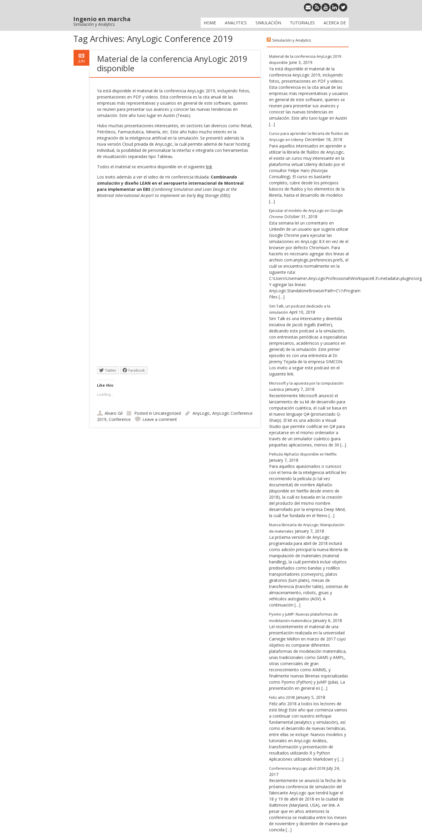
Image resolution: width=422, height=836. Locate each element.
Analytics (236, 23)
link (209, 166)
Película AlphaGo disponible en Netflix (303, 454)
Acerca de (335, 23)
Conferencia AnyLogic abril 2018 (297, 768)
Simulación (268, 23)
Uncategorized (167, 413)
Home (210, 23)
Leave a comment (159, 419)
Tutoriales (302, 23)
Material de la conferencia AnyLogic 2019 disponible (172, 63)
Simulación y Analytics (291, 40)
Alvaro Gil (113, 413)
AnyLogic (201, 413)
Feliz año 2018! (282, 697)
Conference (120, 419)
